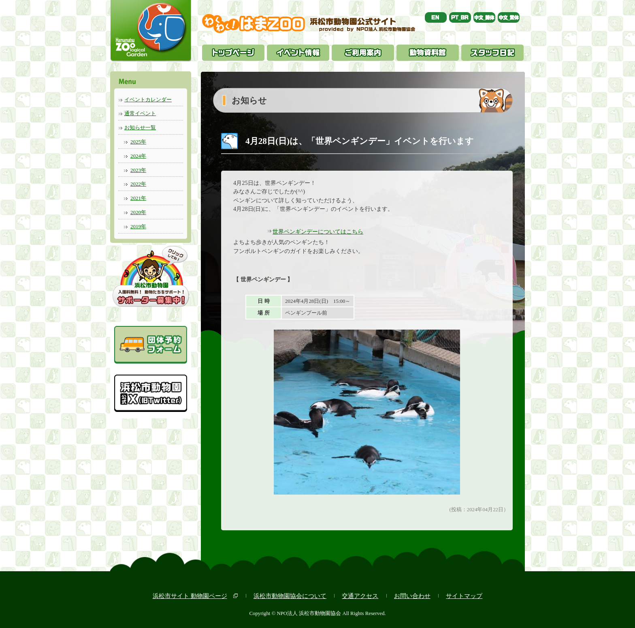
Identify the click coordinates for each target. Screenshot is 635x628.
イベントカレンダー (148, 99)
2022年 (138, 184)
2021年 (138, 198)
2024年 (138, 156)
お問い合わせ (412, 595)
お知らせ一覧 (140, 127)
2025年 (138, 142)
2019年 (138, 226)
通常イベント (140, 113)
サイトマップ (464, 595)
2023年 (138, 170)
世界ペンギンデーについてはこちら (318, 231)
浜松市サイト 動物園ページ (190, 595)
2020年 (138, 212)
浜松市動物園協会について (290, 595)
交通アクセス (360, 595)
